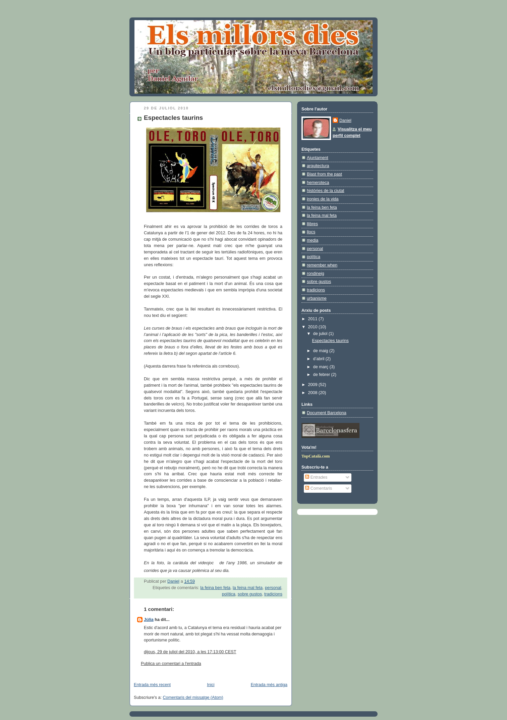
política (228, 594)
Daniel (345, 120)
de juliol (321, 333)
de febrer (322, 374)
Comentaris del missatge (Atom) (193, 697)
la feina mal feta (248, 587)
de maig (321, 350)
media (312, 240)
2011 (313, 319)
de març (321, 367)
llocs (311, 232)
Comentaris (318, 488)
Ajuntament (317, 157)
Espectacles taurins (330, 340)
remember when (322, 265)
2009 (313, 384)
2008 (313, 392)
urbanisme (317, 298)
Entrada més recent (152, 684)
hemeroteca (318, 182)
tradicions (273, 594)
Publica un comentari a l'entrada (171, 663)
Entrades (316, 477)
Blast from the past (324, 174)
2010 (313, 327)
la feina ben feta (215, 587)
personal (273, 587)
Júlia (149, 619)
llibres (312, 224)
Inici (210, 684)
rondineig (315, 273)
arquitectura (318, 165)
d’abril (319, 358)
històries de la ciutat (325, 190)
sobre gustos (250, 594)
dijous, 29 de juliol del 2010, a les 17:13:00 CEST (190, 652)
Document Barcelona (326, 413)
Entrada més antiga (269, 684)
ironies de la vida (323, 199)
